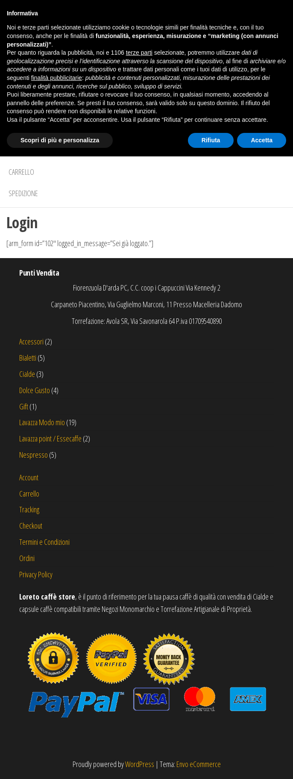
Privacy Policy (36, 574)
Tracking (29, 509)
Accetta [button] (261, 762)
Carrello (21, 172)
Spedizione (23, 193)
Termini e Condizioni (44, 542)
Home (16, 129)
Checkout (30, 525)
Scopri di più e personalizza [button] (60, 762)
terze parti (139, 675)
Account (28, 477)
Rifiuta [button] (211, 762)
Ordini (27, 558)
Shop (16, 150)
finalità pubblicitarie (56, 700)
